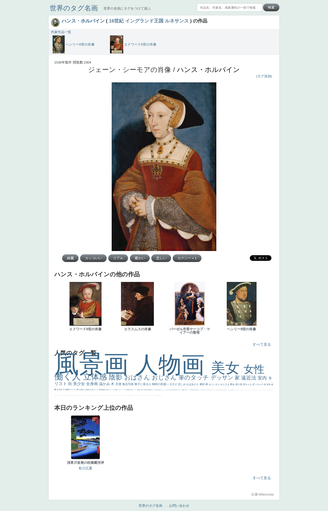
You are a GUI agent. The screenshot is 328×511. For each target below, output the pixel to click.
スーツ (131, 395)
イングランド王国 (144, 21)
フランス (141, 395)
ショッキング (88, 395)
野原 (177, 389)
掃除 (116, 389)
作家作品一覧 (61, 32)
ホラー (98, 395)
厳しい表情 (108, 395)
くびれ (142, 395)
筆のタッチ (194, 377)
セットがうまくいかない (116, 395)
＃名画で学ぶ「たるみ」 (74, 395)
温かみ (105, 384)
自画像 (149, 389)
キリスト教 (74, 389)
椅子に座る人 (143, 384)
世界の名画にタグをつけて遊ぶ (127, 8)
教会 (232, 384)
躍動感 (78, 395)
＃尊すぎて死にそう (113, 395)
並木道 (59, 389)
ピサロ (72, 395)
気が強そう (99, 395)
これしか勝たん (104, 395)
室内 (263, 378)
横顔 (203, 384)
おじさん (165, 377)
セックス (160, 395)
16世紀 (116, 21)
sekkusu (85, 395)
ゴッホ (145, 395)
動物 (87, 389)
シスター (58, 395)
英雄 (173, 389)
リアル (124, 389)
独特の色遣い (161, 384)
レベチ (156, 395)
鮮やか (168, 389)
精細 (132, 395)
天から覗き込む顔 (66, 395)
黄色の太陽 (92, 395)
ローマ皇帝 (101, 395)
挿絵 (68, 395)
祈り (143, 395)
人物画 (173, 364)
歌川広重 (85, 468)
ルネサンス (177, 21)
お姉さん (82, 389)
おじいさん (215, 384)
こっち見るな (126, 395)
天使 (118, 384)
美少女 (79, 383)
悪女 (140, 395)
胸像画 (183, 389)
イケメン (120, 389)
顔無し (134, 395)
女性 (254, 369)
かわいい (155, 395)
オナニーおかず (136, 395)
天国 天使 (119, 395)
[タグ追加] (264, 76)
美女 (227, 368)
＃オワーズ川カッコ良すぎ (138, 395)
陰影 (116, 377)
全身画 (92, 383)
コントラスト (153, 395)
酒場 (159, 395)
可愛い (71, 395)
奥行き (56, 395)
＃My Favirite (128, 395)
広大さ (174, 384)
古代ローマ (180, 389)
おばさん (138, 377)
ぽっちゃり (258, 384)
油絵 (171, 389)
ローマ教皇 (55, 395)
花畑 (191, 389)
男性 (109, 395)
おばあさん (193, 384)
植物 (146, 389)
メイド (133, 395)
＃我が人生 (162, 395)
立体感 (96, 376)
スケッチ (111, 389)
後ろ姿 (239, 384)
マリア (96, 389)
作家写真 (196, 389)
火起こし (57, 395)
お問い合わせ (179, 505)
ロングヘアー (164, 389)
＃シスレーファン (147, 395)
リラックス (106, 395)
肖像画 (67, 389)
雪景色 (107, 389)
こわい (80, 395)
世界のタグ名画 (74, 8)
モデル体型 (155, 389)
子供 (149, 395)
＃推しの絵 (97, 395)
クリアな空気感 (91, 395)
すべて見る (262, 344)
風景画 (94, 364)
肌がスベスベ (133, 389)
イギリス (130, 395)
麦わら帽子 (150, 395)
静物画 (103, 389)
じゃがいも (94, 395)
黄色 (79, 395)
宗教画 (128, 389)
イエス (154, 395)
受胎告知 (64, 395)
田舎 (269, 384)
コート (81, 395)
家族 (175, 389)
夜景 (152, 389)
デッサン (223, 377)
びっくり (188, 389)
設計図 (67, 395)
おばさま (142, 389)
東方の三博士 (60, 395)
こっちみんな (111, 395)
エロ (103, 395)
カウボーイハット (123, 395)
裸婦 (70, 395)
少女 (92, 389)
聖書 (114, 395)
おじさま (225, 384)
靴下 (86, 395)
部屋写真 (159, 389)
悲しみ (182, 384)
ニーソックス (77, 395)
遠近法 (249, 378)
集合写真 (128, 384)
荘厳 (186, 389)
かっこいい (63, 395)
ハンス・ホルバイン (83, 21)
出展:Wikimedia (262, 494)
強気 (138, 389)
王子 (107, 395)
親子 (69, 395)
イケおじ (95, 395)
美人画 (121, 395)
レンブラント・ (83, 395)
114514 (61, 395)
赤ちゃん (247, 384)
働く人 (68, 376)
